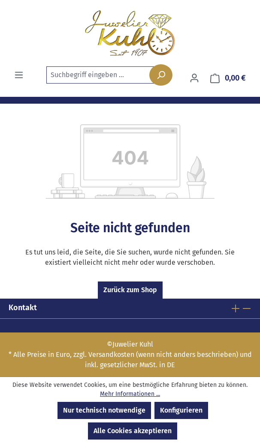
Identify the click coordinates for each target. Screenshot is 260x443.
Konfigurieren (181, 410)
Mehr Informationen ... (130, 394)
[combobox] (106, 75)
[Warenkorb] (228, 78)
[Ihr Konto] (194, 78)
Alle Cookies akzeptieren (133, 431)
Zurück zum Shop (130, 290)
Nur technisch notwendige (104, 410)
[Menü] (19, 75)
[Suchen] (160, 75)
